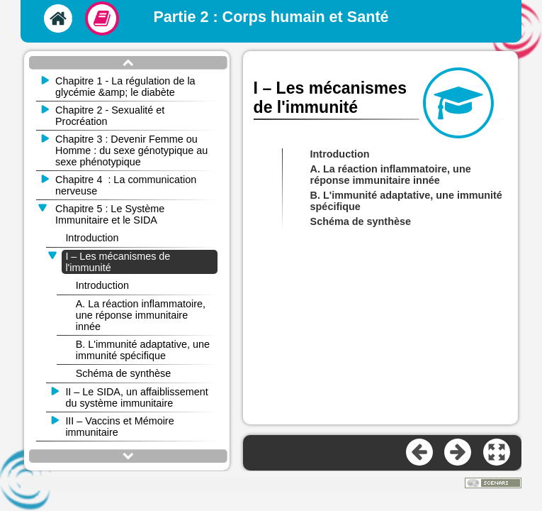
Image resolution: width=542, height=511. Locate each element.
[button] (497, 453)
